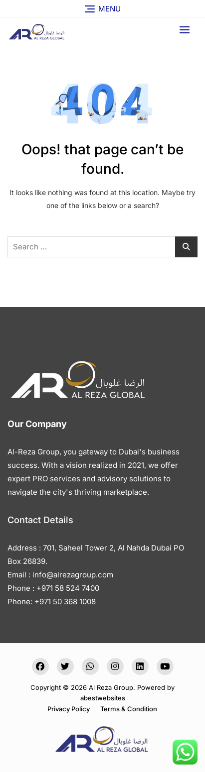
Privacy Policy (68, 709)
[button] (187, 29)
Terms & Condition (128, 709)
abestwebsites (102, 698)
